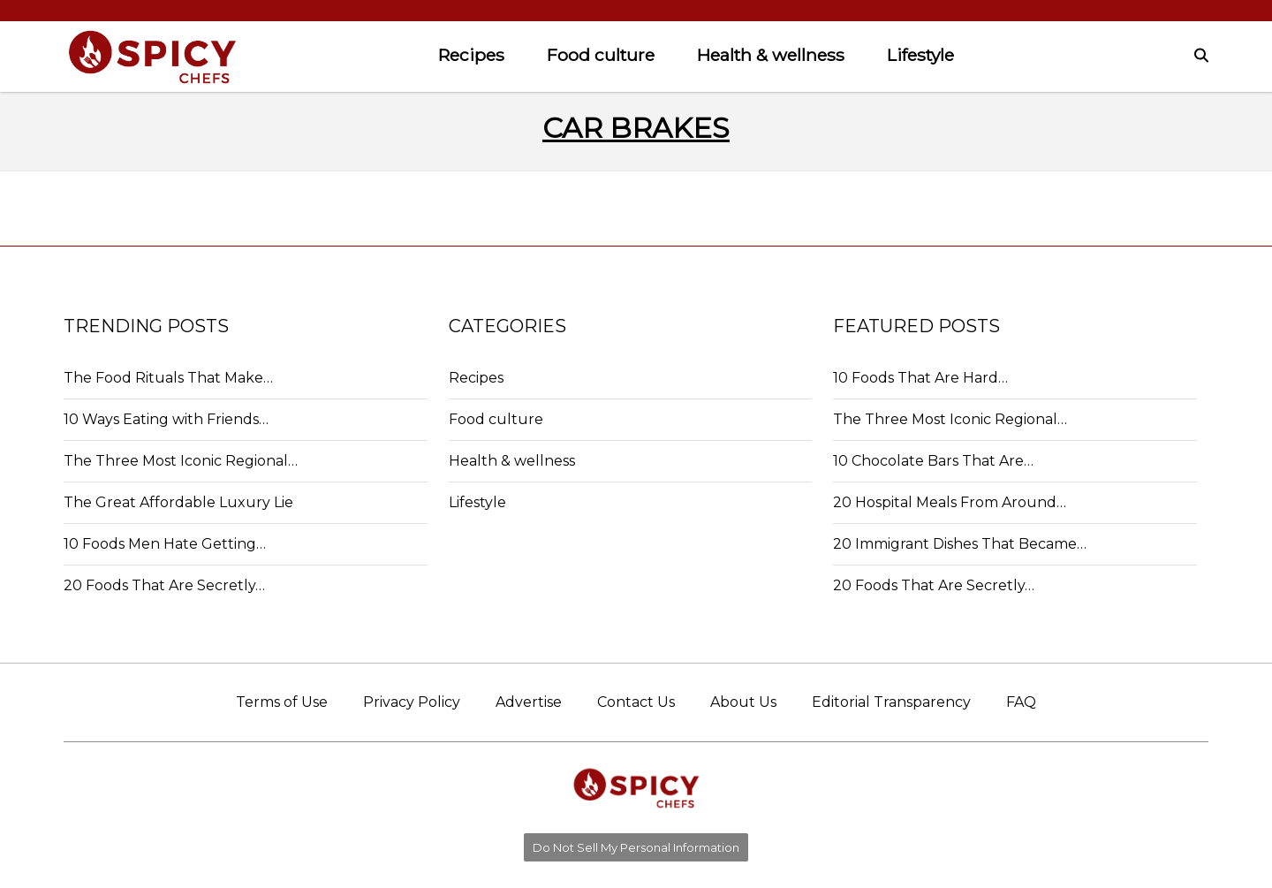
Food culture (601, 54)
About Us (743, 702)
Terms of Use (282, 702)
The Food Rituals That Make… (168, 377)
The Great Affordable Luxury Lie (178, 502)
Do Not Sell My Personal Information (636, 847)
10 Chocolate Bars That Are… (933, 460)
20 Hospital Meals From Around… (949, 502)
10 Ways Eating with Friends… (166, 419)
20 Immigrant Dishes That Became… (959, 543)
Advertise (529, 702)
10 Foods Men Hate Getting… (165, 543)
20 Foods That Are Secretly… (164, 585)
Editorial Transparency (891, 702)
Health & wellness (770, 54)
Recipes (471, 54)
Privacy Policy (411, 702)
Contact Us (636, 702)
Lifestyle (920, 54)
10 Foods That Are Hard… (920, 377)
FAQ (1021, 702)
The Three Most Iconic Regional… (181, 460)
